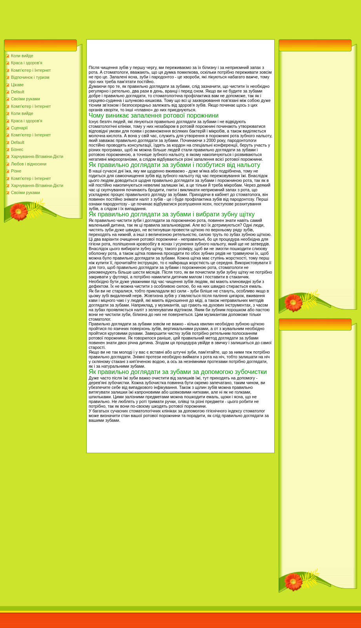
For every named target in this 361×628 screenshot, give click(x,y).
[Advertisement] (143, 17)
